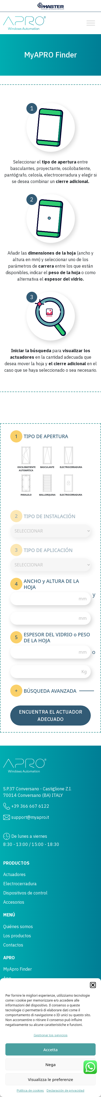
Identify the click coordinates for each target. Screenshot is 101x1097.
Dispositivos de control (25, 893)
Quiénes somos (18, 926)
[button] (93, 985)
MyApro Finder (17, 969)
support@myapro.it (30, 817)
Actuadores (14, 874)
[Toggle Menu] (90, 22)
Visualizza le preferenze (50, 1079)
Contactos (13, 945)
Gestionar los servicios (51, 1035)
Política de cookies (30, 1090)
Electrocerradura (20, 883)
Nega (50, 1064)
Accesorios (13, 902)
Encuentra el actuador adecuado (50, 715)
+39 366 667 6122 (30, 806)
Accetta (50, 1049)
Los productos (17, 935)
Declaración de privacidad (65, 1090)
